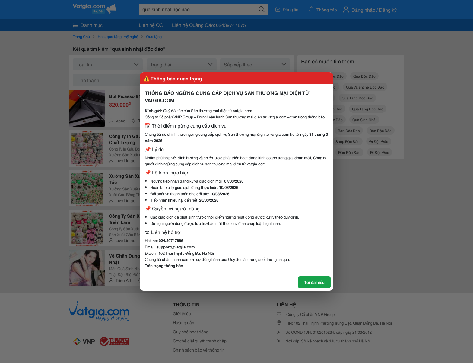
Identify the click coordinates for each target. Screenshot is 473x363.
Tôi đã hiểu (314, 282)
